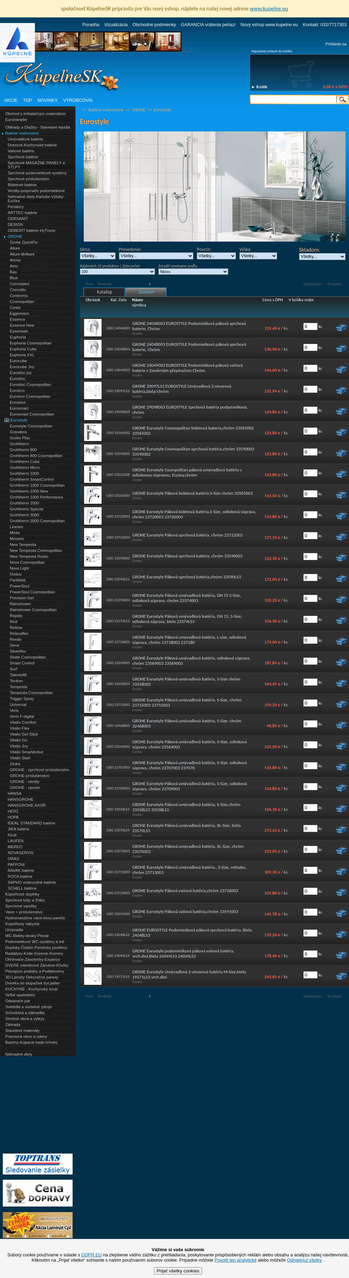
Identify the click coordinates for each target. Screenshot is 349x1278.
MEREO (15, 847)
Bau (13, 272)
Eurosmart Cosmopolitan (32, 414)
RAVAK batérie (21, 870)
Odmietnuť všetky (304, 1260)
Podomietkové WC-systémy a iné (35, 942)
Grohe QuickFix (24, 242)
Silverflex (18, 651)
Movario (17, 539)
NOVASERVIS (21, 853)
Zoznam (146, 292)
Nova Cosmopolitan (27, 562)
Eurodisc (17, 378)
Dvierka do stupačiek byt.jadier (32, 983)
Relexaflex (19, 633)
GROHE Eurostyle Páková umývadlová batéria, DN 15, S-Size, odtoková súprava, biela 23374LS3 (187, 619)
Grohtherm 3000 (24, 515)
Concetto (18, 290)
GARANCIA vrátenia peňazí (208, 24)
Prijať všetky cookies (178, 1270)
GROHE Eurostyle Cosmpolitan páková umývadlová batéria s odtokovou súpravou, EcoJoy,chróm (187, 472)
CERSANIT (18, 218)
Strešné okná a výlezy (25, 1019)
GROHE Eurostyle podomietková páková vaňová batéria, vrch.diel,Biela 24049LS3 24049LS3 (183, 953)
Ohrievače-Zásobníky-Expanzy (32, 959)
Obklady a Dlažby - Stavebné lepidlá (37, 127)
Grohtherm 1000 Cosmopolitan (37, 485)
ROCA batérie (20, 876)
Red (13, 621)
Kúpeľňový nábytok (22, 924)
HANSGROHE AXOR (27, 805)
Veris (14, 710)
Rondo (16, 639)
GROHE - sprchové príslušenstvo (39, 770)
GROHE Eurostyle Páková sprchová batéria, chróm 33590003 (187, 555)
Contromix (19, 296)
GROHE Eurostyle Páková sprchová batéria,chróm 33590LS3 (186, 576)
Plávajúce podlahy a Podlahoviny (34, 971)
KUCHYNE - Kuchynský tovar (31, 989)
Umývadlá (14, 930)
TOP (27, 100)
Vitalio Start (20, 758)
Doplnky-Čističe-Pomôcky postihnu (36, 947)
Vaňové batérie (21, 151)
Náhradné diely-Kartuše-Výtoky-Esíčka (36, 199)
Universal (18, 704)
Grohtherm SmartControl (32, 479)
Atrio (14, 266)
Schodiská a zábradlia (25, 1013)
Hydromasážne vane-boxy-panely (35, 918)
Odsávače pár (17, 1001)
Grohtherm (19, 444)
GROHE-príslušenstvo (30, 776)
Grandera (18, 432)
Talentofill (18, 675)
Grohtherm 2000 (24, 503)
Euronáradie (16, 119)
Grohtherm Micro (25, 467)
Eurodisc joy (21, 373)
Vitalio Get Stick (24, 734)
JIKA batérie (18, 829)
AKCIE (10, 100)
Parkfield (17, 580)
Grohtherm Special (26, 509)
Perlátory (16, 207)
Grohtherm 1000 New (29, 491)
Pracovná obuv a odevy (26, 1036)
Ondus (16, 574)
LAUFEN (15, 841)
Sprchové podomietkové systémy (37, 173)
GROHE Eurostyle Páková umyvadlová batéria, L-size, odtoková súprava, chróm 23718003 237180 (189, 639)
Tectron (16, 681)
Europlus (17, 402)
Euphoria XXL (22, 355)
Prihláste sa (336, 44)
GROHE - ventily (24, 781)
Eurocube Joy (22, 367)
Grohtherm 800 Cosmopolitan (36, 456)
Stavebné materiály (22, 1030)
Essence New (22, 325)
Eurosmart (19, 408)
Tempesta (18, 687)
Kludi (12, 835)
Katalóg (104, 292)
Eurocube (18, 361)
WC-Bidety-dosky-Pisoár (27, 936)
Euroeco (17, 390)
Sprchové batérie (23, 157)
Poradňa (90, 24)
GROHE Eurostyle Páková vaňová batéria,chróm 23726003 (185, 890)
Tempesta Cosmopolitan (31, 693)
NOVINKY (48, 100)
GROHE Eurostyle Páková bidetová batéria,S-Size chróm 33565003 (192, 493)
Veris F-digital (22, 716)
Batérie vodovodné (22, 133)
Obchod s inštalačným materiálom (35, 114)
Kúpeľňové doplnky (22, 894)
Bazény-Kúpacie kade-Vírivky (31, 1042)
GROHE (15, 236)
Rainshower (20, 604)
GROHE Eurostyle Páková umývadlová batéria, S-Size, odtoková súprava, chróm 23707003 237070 (189, 765)
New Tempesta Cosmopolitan (36, 550)
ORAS (13, 859)
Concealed (19, 284)
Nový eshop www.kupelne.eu (269, 24)
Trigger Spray (22, 699)
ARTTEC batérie (22, 213)
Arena (15, 260)
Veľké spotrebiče (20, 995)
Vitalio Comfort (23, 722)
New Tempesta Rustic (29, 556)
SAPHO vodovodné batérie (32, 882)
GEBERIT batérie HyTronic (32, 230)
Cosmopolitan (22, 301)
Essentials (19, 331)
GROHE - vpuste (25, 787)
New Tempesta (23, 544)
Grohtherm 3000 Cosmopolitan (37, 521)
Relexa (16, 627)
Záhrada (12, 1024)
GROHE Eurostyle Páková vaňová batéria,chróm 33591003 (185, 911)
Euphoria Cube (23, 349)
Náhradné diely (18, 1054)
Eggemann (19, 313)
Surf (13, 669)
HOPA (13, 817)
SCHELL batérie (22, 888)
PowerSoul (19, 586)
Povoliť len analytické (236, 1260)
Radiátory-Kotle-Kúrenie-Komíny (34, 953)
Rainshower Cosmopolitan (33, 610)
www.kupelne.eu (269, 8)
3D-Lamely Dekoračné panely (31, 977)
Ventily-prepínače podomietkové (36, 191)
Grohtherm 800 (23, 450)
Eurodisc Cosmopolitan (30, 384)
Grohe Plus (20, 438)
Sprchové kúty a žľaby (25, 900)
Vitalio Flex (19, 728)
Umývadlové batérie (25, 139)
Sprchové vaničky (21, 906)
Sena (14, 645)
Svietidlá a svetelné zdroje (28, 1007)
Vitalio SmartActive (26, 752)
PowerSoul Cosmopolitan (32, 592)
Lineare (16, 527)
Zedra (15, 764)
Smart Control (22, 663)
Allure (15, 248)
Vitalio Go (18, 740)
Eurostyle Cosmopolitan (31, 426)
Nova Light (19, 568)
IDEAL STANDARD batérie (31, 823)
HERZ (13, 811)
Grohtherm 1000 (24, 473)
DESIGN (15, 224)
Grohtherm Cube (25, 461)
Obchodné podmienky (154, 24)
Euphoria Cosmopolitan (31, 343)
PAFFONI (16, 864)
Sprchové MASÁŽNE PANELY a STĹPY (36, 165)
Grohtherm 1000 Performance (36, 497)
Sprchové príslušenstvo (29, 179)
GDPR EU (91, 1254)
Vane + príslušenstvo (24, 912)
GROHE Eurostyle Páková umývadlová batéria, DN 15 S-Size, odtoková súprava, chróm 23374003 (186, 598)
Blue (14, 278)
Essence (17, 319)
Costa (15, 307)
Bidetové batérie (22, 185)
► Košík (259, 87)
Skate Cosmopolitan (28, 657)
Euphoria (18, 337)
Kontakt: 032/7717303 (325, 24)
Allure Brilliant (22, 254)
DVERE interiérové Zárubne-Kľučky (36, 965)
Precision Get (22, 598)
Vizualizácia (115, 24)
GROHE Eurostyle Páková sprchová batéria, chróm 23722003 (187, 535)
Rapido (16, 616)
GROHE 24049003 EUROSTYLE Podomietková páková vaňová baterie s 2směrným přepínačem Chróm (187, 368)
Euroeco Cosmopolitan (30, 396)
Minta (15, 533)
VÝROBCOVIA (78, 100)
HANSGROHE (21, 799)
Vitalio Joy (19, 746)
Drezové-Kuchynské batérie (32, 145)
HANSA (15, 793)
